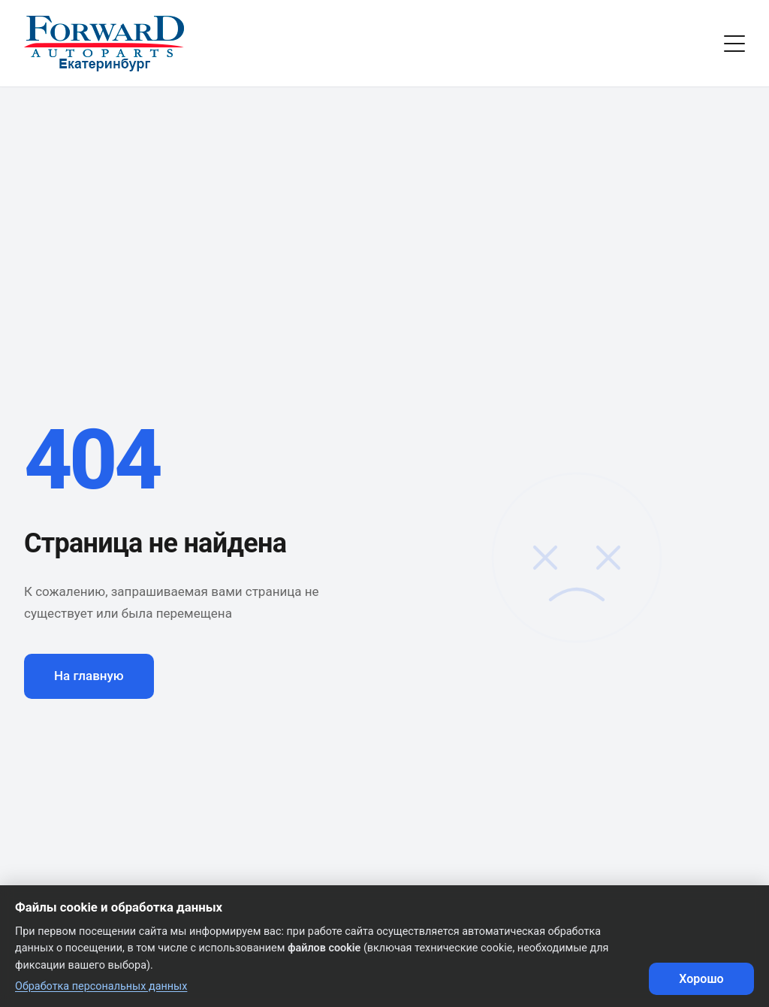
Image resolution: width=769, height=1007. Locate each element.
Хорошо (701, 979)
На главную (89, 675)
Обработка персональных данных (101, 986)
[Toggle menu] (734, 43)
